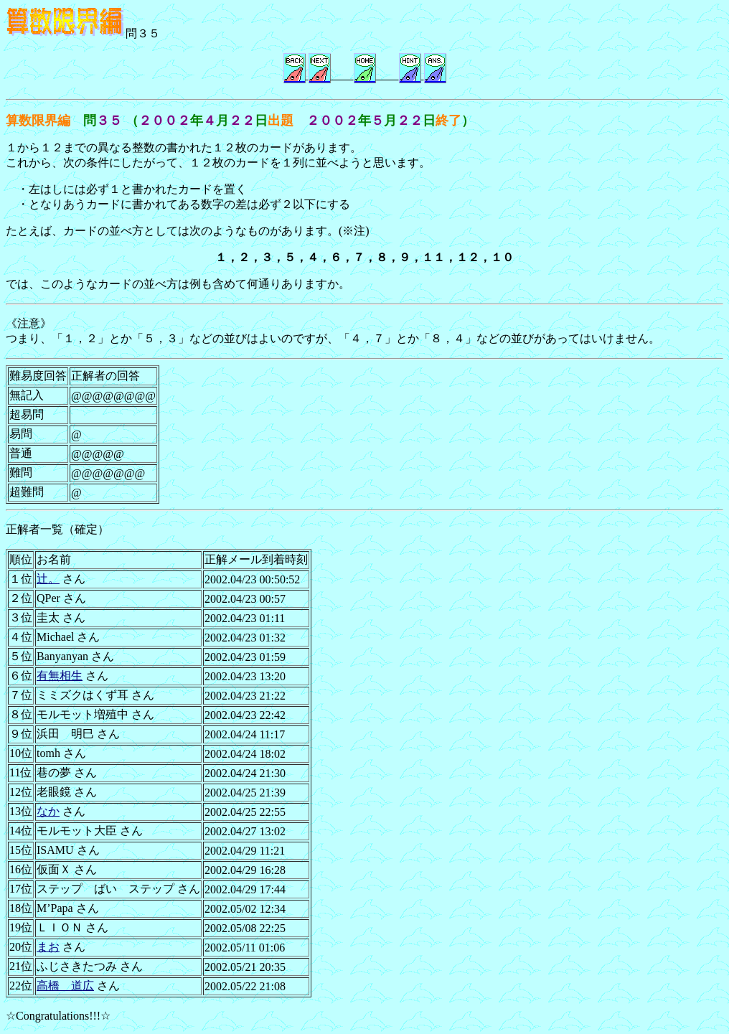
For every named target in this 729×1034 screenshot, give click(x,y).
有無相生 (60, 675)
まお (48, 947)
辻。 (48, 579)
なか (48, 811)
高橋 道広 (65, 985)
